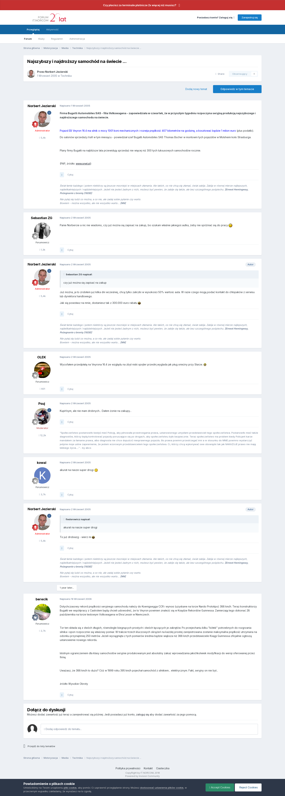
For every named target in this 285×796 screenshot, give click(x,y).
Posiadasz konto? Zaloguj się (215, 17)
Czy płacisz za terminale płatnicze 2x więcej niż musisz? (139, 5)
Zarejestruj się (250, 17)
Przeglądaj (33, 31)
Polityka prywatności (128, 768)
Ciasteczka (162, 768)
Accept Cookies (219, 787)
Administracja (77, 38)
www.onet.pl (83, 163)
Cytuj (70, 174)
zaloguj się (142, 714)
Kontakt (148, 768)
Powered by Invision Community (142, 776)
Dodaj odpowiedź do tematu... (63, 729)
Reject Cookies (248, 787)
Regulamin (57, 38)
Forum (28, 38)
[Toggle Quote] (64, 274)
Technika (66, 75)
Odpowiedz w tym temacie (237, 89)
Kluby (41, 38)
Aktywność (52, 29)
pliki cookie (70, 787)
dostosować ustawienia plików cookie (161, 787)
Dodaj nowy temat (196, 89)
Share (219, 73)
